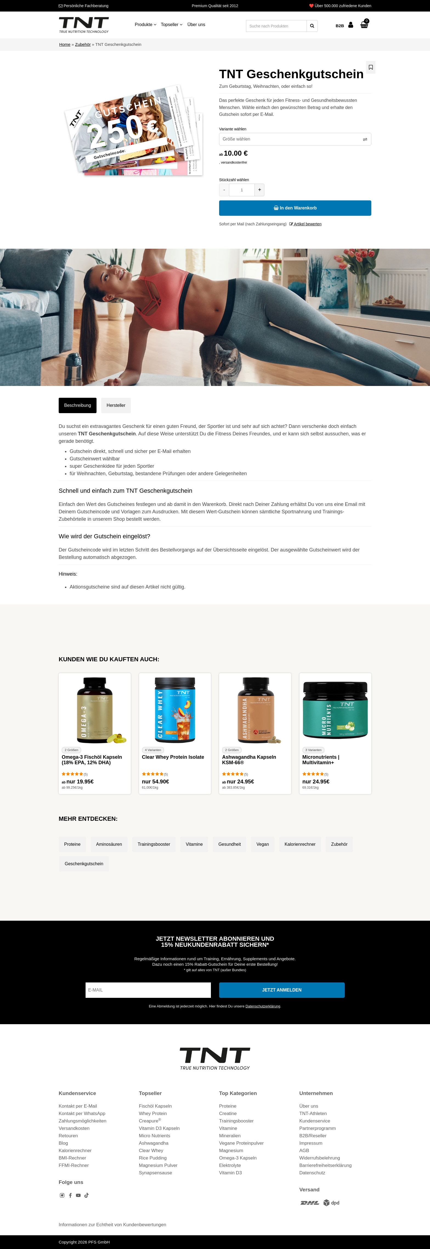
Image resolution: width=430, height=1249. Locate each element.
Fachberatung (83, 6)
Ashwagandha (154, 1143)
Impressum (310, 1143)
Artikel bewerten (305, 224)
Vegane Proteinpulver (241, 1143)
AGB (304, 1150)
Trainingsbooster (154, 844)
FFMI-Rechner (74, 1165)
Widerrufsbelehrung (319, 1158)
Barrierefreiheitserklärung (325, 1165)
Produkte (145, 24)
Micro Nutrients (154, 1135)
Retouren (68, 1135)
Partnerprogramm (317, 1128)
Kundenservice (314, 1121)
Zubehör (83, 44)
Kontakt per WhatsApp (82, 1113)
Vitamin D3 (230, 1172)
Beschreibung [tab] (77, 405)
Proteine (72, 844)
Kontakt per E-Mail (78, 1106)
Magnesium (231, 1150)
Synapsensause (155, 1172)
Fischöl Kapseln (155, 1106)
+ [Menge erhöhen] (259, 190)
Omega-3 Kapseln (238, 1158)
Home (64, 44)
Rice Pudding (153, 1158)
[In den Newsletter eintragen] (282, 990)
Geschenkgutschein (84, 863)
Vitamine (194, 844)
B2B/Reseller (313, 1135)
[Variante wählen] (295, 139)
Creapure (150, 1121)
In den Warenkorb (295, 208)
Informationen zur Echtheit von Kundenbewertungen (112, 1224)
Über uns (196, 24)
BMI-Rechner (72, 1158)
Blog (63, 1143)
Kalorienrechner (300, 844)
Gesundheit (229, 844)
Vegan (262, 844)
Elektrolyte (230, 1165)
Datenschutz (312, 1172)
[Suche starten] (312, 26)
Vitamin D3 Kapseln (159, 1128)
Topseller (171, 24)
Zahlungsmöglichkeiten (82, 1121)
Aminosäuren (109, 844)
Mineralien (230, 1135)
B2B (340, 25)
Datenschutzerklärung (262, 1006)
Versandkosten (74, 1128)
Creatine (228, 1113)
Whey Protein (153, 1113)
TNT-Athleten (313, 1113)
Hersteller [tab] (116, 405)
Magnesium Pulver (158, 1165)
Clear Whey (151, 1150)
